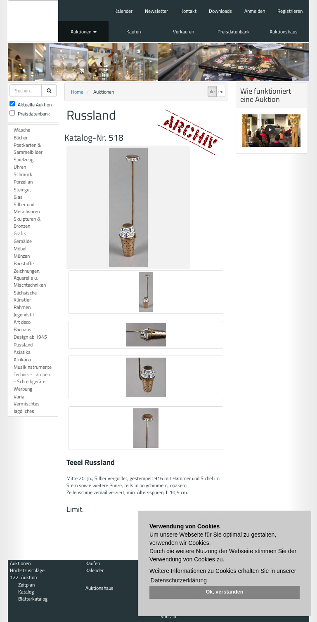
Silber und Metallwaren (27, 207)
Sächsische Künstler (25, 296)
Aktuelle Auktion (30, 104)
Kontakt (188, 11)
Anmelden (254, 11)
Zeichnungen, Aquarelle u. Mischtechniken (30, 278)
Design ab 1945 (30, 337)
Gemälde (23, 241)
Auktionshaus (284, 31)
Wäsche (22, 130)
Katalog (26, 592)
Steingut (22, 189)
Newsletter (156, 11)
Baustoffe (24, 263)
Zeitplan (26, 585)
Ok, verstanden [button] (225, 592)
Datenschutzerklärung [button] (179, 580)
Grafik (20, 233)
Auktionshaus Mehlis (33, 21)
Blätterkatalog (32, 599)
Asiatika (22, 352)
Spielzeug (23, 159)
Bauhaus (22, 329)
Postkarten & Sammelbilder (28, 148)
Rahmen (22, 307)
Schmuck (23, 174)
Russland (23, 345)
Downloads (220, 11)
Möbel (20, 248)
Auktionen (84, 31)
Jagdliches (24, 411)
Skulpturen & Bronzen (27, 222)
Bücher (21, 137)
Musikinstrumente (33, 367)
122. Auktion (23, 577)
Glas (18, 197)
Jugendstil (24, 314)
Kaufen (133, 31)
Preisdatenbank (234, 31)
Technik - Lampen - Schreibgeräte (32, 377)
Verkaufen (183, 31)
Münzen (22, 256)
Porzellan (23, 182)
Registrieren (290, 11)
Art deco (22, 322)
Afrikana (22, 359)
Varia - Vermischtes (27, 400)
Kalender (123, 11)
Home (77, 92)
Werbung (23, 389)
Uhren (20, 167)
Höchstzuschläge (27, 570)
